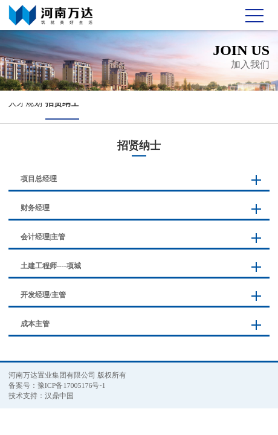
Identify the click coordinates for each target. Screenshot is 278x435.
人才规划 (25, 103)
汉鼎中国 (59, 396)
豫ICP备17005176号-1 (71, 385)
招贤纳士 (62, 103)
